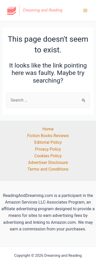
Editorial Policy (48, 142)
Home (48, 129)
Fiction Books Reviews (48, 135)
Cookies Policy (48, 155)
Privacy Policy (48, 149)
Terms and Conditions (47, 169)
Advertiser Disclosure (48, 162)
